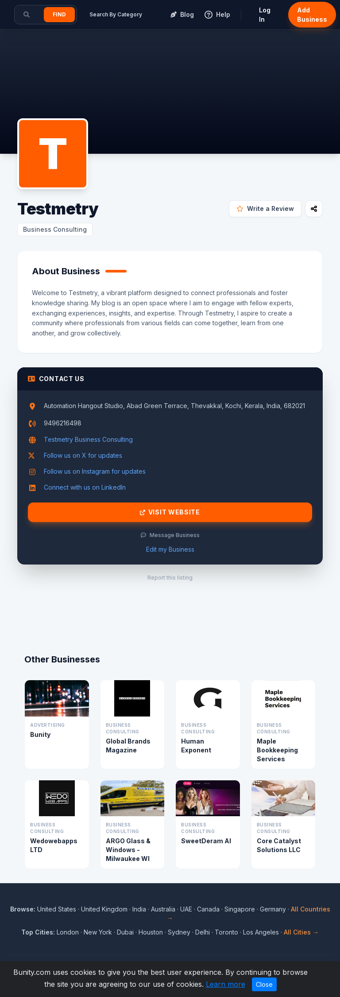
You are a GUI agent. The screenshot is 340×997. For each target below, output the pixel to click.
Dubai (125, 932)
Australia (163, 909)
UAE (186, 909)
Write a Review (265, 208)
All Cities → (301, 932)
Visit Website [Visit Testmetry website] (170, 512)
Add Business (312, 14)
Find (59, 14)
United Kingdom (104, 909)
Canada (208, 909)
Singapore (239, 909)
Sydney (179, 932)
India (139, 909)
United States (56, 909)
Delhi (202, 932)
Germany (273, 909)
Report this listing (170, 577)
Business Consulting (55, 229)
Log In (264, 14)
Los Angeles (261, 932)
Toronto (226, 932)
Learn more (225, 984)
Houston (151, 932)
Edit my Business (170, 549)
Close (264, 984)
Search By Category (115, 14)
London (68, 932)
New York (98, 932)
